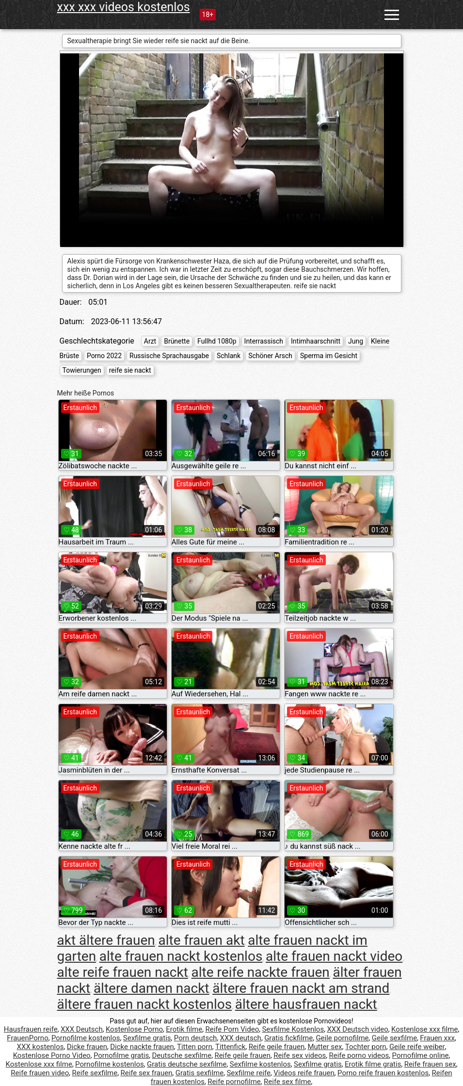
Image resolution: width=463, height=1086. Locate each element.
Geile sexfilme (394, 1038)
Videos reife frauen (304, 1073)
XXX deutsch (240, 1038)
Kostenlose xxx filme (424, 1029)
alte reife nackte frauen (261, 972)
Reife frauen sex (430, 1064)
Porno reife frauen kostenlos (383, 1073)
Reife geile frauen (277, 1046)
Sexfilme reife (248, 1073)
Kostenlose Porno (134, 1029)
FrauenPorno (27, 1038)
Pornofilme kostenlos (85, 1038)
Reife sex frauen (146, 1073)
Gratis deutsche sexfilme (187, 1064)
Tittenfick (230, 1046)
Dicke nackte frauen (142, 1046)
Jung (355, 341)
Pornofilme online (420, 1055)
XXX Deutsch (82, 1029)
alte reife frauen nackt (122, 972)
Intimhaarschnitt (315, 341)
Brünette (177, 341)
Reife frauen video (40, 1073)
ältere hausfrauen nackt (306, 1004)
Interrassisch (264, 341)
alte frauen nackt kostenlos (181, 956)
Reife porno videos (359, 1055)
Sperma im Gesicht (328, 356)
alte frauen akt (201, 940)
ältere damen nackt (151, 988)
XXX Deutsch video (357, 1029)
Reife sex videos (299, 1055)
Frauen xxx (437, 1038)
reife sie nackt (130, 370)
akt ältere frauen (106, 940)
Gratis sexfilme (200, 1073)
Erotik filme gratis (373, 1064)
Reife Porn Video (232, 1029)
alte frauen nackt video (334, 956)
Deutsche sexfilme (181, 1055)
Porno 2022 (104, 356)
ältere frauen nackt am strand (300, 988)
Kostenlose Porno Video (52, 1055)
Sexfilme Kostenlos (293, 1029)
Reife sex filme (287, 1081)
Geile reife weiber (417, 1046)
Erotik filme (184, 1029)
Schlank (228, 356)
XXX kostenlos (40, 1046)
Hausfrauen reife (31, 1029)
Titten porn (194, 1046)
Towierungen (82, 370)
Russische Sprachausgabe (169, 356)
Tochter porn (365, 1046)
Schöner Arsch (270, 356)
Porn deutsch (195, 1038)
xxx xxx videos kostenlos (123, 7)
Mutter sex (324, 1046)
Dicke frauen (87, 1046)
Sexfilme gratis (147, 1038)
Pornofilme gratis (121, 1055)
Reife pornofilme (234, 1081)
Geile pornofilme (342, 1038)
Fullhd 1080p (217, 341)
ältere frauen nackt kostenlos (144, 1004)
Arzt (150, 341)
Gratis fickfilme (288, 1038)
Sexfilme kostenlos (260, 1064)
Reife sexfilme (94, 1073)
